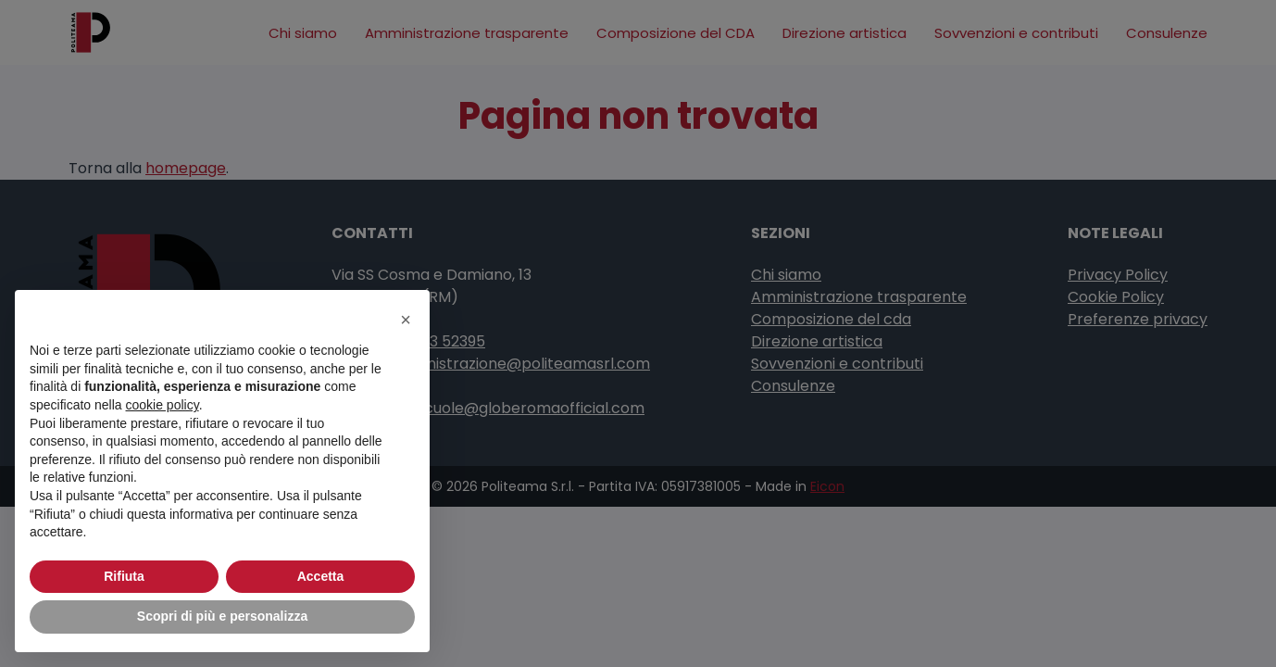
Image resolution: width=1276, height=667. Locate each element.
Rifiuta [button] (124, 576)
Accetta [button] (320, 576)
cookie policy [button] (162, 404)
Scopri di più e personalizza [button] (222, 616)
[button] (405, 319)
